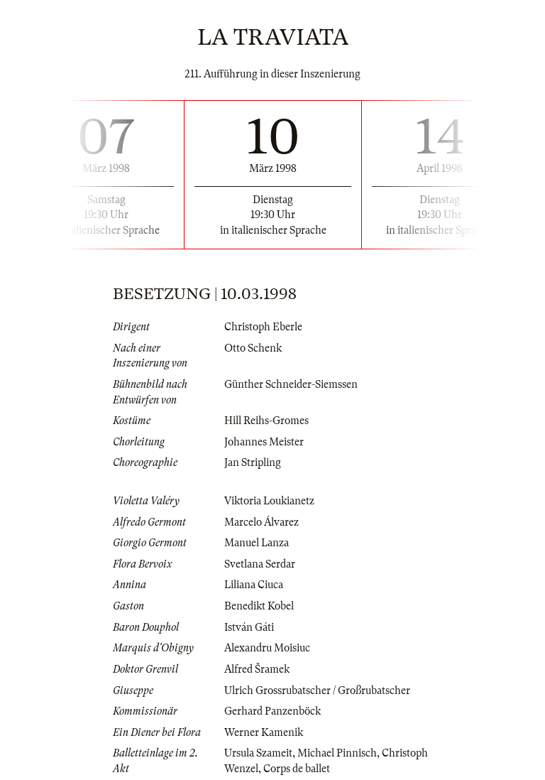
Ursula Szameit (258, 753)
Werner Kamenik (263, 732)
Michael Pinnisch (337, 753)
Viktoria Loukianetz (269, 501)
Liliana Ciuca (253, 584)
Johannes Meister (264, 442)
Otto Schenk (253, 348)
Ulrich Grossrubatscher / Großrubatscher (317, 690)
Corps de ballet (296, 768)
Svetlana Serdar (259, 564)
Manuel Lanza (256, 542)
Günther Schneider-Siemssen (291, 384)
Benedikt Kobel (259, 606)
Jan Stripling (252, 462)
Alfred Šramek (257, 669)
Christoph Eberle (263, 326)
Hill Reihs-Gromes (266, 420)
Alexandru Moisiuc (267, 648)
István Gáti (249, 627)
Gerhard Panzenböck (272, 711)
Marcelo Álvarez (261, 522)
